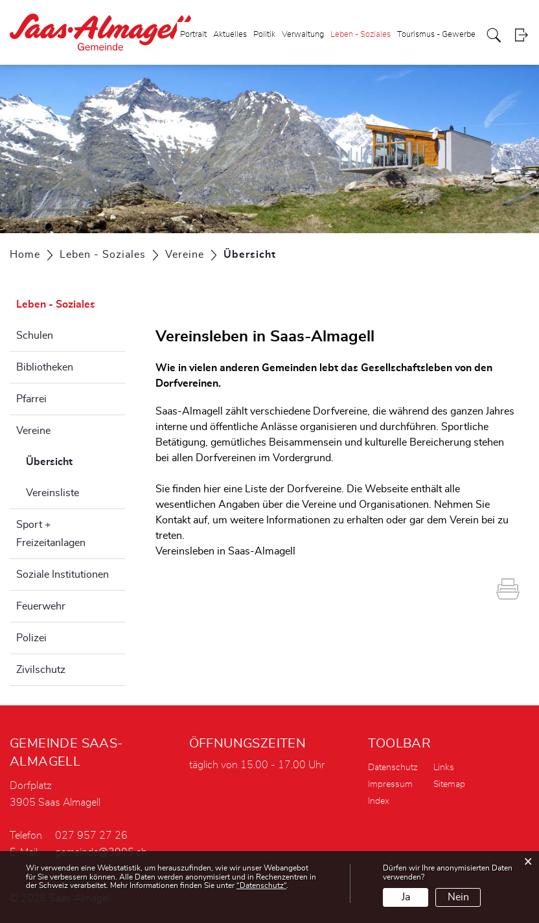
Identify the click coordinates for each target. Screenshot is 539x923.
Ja (406, 897)
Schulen (34, 335)
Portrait (193, 34)
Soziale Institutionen (62, 574)
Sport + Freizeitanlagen (51, 533)
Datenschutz (393, 767)
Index (378, 801)
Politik (264, 34)
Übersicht (75, 460)
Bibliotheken (44, 367)
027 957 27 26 (91, 835)
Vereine (33, 431)
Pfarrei (31, 399)
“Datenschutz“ (261, 885)
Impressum (390, 784)
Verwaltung (303, 34)
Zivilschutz (40, 670)
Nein (458, 897)
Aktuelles (230, 34)
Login (521, 35)
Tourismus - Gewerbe (436, 34)
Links (443, 767)
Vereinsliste (52, 493)
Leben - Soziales (360, 34)
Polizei (31, 638)
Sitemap (449, 784)
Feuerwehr (40, 606)
